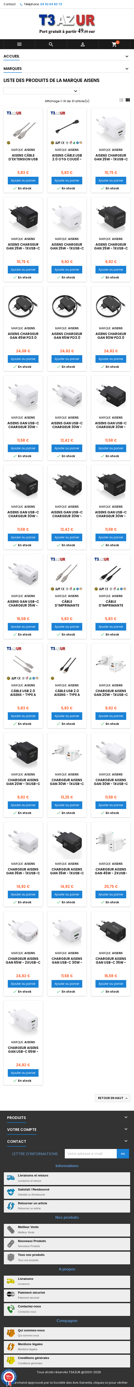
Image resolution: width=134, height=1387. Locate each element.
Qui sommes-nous (31, 1330)
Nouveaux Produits (32, 1241)
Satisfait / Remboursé (33, 1189)
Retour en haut (113, 1098)
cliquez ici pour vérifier (110, 1383)
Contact (10, 4)
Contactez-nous (29, 1306)
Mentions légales (30, 1344)
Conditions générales (33, 1358)
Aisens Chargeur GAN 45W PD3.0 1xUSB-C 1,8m (23, 337)
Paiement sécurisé (31, 1292)
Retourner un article (32, 1203)
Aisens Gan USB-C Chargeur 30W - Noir (111, 516)
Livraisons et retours (33, 1175)
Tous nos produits (31, 1255)
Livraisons (25, 1279)
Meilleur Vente (28, 1227)
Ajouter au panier (23, 180)
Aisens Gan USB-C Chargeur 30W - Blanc (23, 427)
